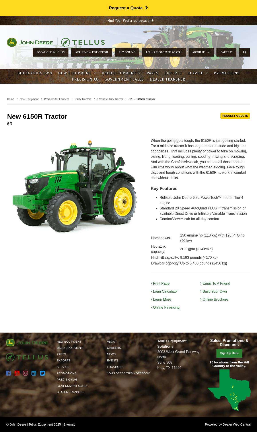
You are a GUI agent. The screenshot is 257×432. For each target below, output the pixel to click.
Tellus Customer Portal (164, 52)
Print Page (160, 283)
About (112, 341)
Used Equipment (121, 73)
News (111, 354)
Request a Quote (128, 8)
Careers (226, 52)
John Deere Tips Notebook (128, 373)
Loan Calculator (164, 291)
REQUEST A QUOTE (235, 115)
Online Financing (165, 307)
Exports (173, 73)
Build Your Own (213, 291)
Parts (152, 73)
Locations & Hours (51, 52)
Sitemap (69, 424)
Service (198, 73)
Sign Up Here (229, 353)
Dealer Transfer (167, 79)
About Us (201, 52)
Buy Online (127, 52)
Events (113, 360)
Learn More (161, 299)
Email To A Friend (215, 283)
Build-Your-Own (35, 73)
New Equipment (77, 73)
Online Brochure (214, 299)
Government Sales (124, 79)
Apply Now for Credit (91, 52)
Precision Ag (85, 79)
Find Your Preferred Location (130, 21)
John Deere (30, 42)
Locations (115, 367)
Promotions (226, 73)
